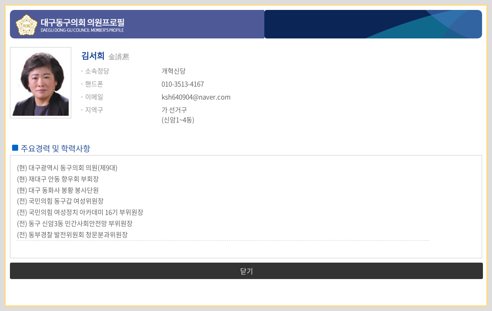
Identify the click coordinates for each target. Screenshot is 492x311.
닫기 (246, 271)
